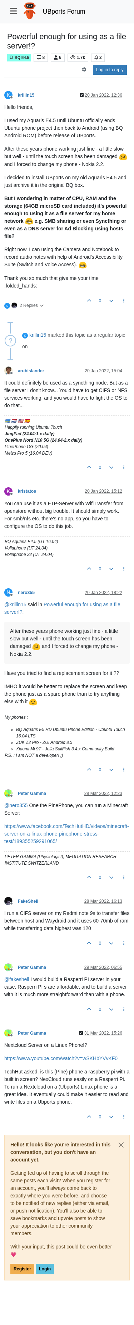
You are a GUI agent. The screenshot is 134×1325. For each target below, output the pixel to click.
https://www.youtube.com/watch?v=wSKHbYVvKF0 (61, 1058)
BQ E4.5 (19, 57)
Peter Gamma (32, 793)
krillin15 (26, 95)
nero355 (26, 592)
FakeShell (28, 901)
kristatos (27, 491)
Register (22, 1268)
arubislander (31, 370)
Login (45, 1268)
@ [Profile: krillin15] (15, 604)
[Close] (121, 1145)
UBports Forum (64, 11)
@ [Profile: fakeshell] (16, 979)
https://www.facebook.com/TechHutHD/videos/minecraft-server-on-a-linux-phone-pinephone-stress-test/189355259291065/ (66, 833)
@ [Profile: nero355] (16, 805)
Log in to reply (110, 69)
